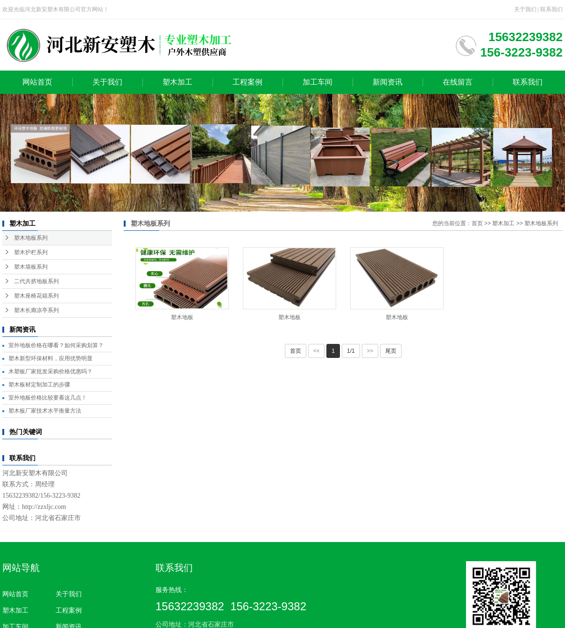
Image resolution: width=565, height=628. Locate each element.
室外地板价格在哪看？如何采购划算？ (56, 345)
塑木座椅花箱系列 (36, 296)
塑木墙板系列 (31, 267)
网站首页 (37, 82)
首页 (477, 223)
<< (316, 351)
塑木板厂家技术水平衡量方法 (44, 410)
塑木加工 (177, 82)
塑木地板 (182, 317)
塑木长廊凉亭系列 (36, 310)
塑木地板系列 (31, 238)
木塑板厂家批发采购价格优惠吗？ (50, 371)
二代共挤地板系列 (36, 281)
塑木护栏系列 (31, 252)
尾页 (390, 351)
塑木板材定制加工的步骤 (39, 384)
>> (370, 351)
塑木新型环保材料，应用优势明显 (50, 358)
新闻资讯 (388, 82)
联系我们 (551, 9)
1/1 (351, 351)
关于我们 (525, 9)
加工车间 (317, 82)
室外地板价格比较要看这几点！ (47, 397)
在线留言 (458, 82)
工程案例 (247, 82)
